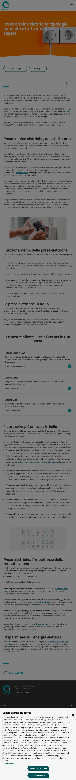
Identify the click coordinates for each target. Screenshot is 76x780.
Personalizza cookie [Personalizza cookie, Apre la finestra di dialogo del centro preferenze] (37, 769)
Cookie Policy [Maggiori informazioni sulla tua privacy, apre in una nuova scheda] (8, 764)
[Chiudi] (73, 718)
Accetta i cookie (38, 776)
